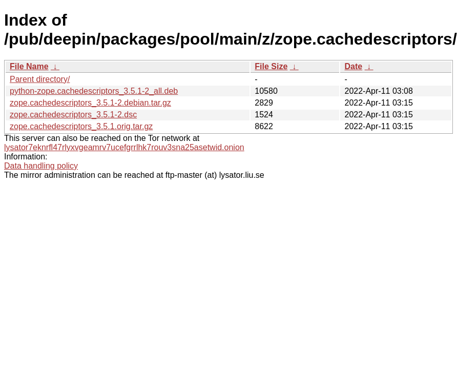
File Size (271, 66)
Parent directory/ (40, 79)
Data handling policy (41, 165)
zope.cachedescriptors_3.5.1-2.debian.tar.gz (90, 102)
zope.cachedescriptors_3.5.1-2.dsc (73, 114)
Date (353, 66)
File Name (29, 66)
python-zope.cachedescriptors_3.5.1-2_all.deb (94, 91)
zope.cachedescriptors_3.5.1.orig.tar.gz (81, 126)
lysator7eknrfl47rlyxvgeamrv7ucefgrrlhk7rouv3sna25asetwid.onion (124, 147)
